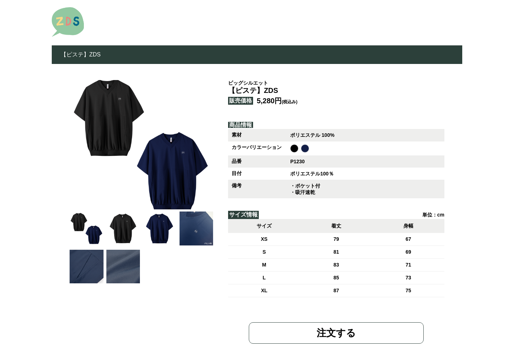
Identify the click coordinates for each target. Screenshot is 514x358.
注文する (336, 333)
